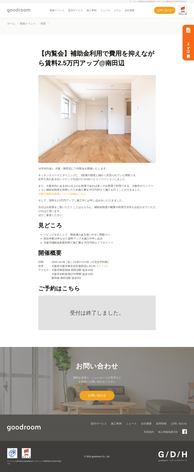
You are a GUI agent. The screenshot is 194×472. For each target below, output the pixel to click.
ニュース (105, 10)
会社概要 (130, 10)
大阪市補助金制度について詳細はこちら (62, 193)
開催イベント (57, 10)
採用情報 (161, 423)
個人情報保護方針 (168, 431)
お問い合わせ (164, 10)
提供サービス (75, 10)
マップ (102, 265)
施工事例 (92, 10)
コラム (117, 10)
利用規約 (149, 431)
